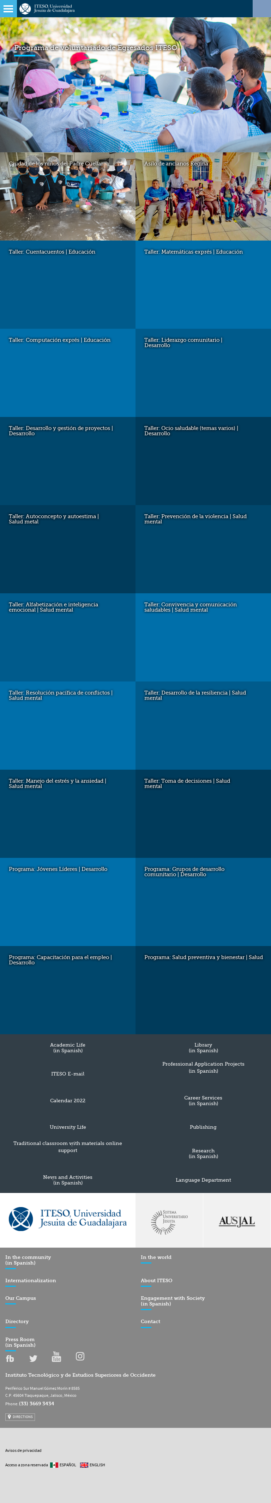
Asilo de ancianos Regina (176, 163)
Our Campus (20, 1300)
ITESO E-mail (67, 1074)
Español (68, 1465)
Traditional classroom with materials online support (67, 1146)
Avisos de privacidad (23, 1451)
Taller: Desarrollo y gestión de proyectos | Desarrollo (61, 431)
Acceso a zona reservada (26, 1465)
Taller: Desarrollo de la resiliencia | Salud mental (195, 695)
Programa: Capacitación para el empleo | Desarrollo (60, 960)
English (97, 1465)
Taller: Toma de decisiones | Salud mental (187, 783)
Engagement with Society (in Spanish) (173, 1303)
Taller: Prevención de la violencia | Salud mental (195, 519)
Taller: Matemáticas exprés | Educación (193, 252)
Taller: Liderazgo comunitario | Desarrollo (183, 343)
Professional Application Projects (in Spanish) (203, 1067)
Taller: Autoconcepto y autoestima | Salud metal (54, 519)
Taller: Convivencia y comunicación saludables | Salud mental (190, 607)
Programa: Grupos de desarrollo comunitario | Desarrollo (184, 872)
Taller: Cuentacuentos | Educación (52, 252)
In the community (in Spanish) (28, 1262)
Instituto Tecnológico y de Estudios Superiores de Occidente (80, 1375)
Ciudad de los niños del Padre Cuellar (56, 163)
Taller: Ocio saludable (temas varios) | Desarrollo (191, 431)
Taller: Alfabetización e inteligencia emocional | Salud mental (53, 607)
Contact (150, 1323)
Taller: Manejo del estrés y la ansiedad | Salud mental (57, 783)
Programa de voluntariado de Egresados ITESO (95, 48)
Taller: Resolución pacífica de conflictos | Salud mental (61, 695)
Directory (17, 1323)
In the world (156, 1259)
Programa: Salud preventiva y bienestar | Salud (203, 957)
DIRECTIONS (23, 1416)
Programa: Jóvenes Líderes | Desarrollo (58, 869)
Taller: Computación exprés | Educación (59, 340)
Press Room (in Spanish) (20, 1344)
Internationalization (30, 1282)
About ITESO (156, 1282)
